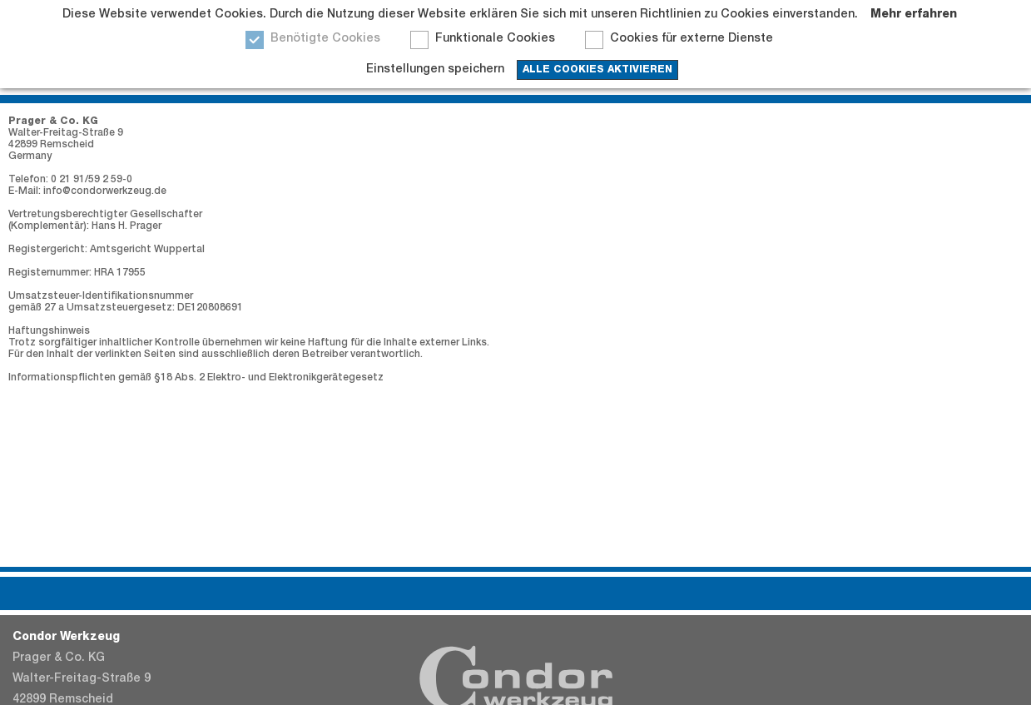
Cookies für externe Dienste (691, 39)
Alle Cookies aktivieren (597, 70)
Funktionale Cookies (495, 39)
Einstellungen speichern (435, 70)
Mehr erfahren (913, 15)
